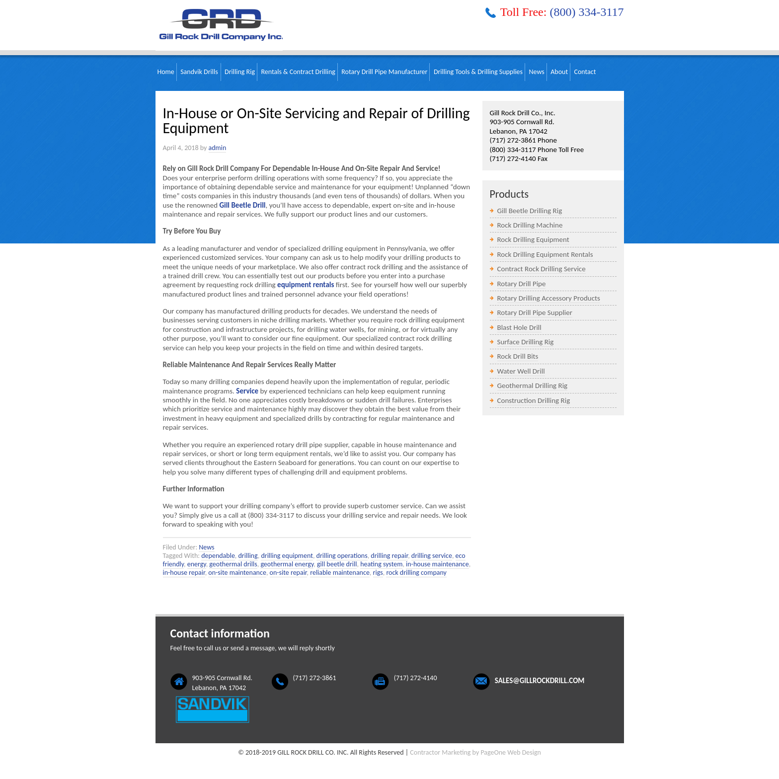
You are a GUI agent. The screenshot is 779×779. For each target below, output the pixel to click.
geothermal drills (233, 564)
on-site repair (288, 572)
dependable (218, 555)
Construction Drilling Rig (533, 400)
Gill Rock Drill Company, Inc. (219, 25)
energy (196, 564)
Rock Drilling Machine (530, 225)
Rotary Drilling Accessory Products (548, 298)
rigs (378, 572)
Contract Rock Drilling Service (541, 268)
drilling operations (342, 555)
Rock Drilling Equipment (533, 239)
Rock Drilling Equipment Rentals (545, 254)
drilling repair (389, 555)
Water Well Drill (521, 371)
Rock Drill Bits (518, 356)
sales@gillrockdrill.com (540, 680)
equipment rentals (305, 284)
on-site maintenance (237, 572)
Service (247, 391)
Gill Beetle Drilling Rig (529, 210)
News (206, 547)
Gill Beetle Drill (242, 205)
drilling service (431, 555)
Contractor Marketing (440, 752)
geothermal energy (286, 564)
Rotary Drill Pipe (521, 283)
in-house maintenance (437, 564)
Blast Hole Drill (519, 327)
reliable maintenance (340, 572)
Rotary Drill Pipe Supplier (534, 312)
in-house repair (184, 572)
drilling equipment (287, 555)
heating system (381, 564)
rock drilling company (416, 572)
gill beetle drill (337, 564)
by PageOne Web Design (506, 752)
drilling (248, 555)
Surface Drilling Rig (525, 341)
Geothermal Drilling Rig (532, 385)
